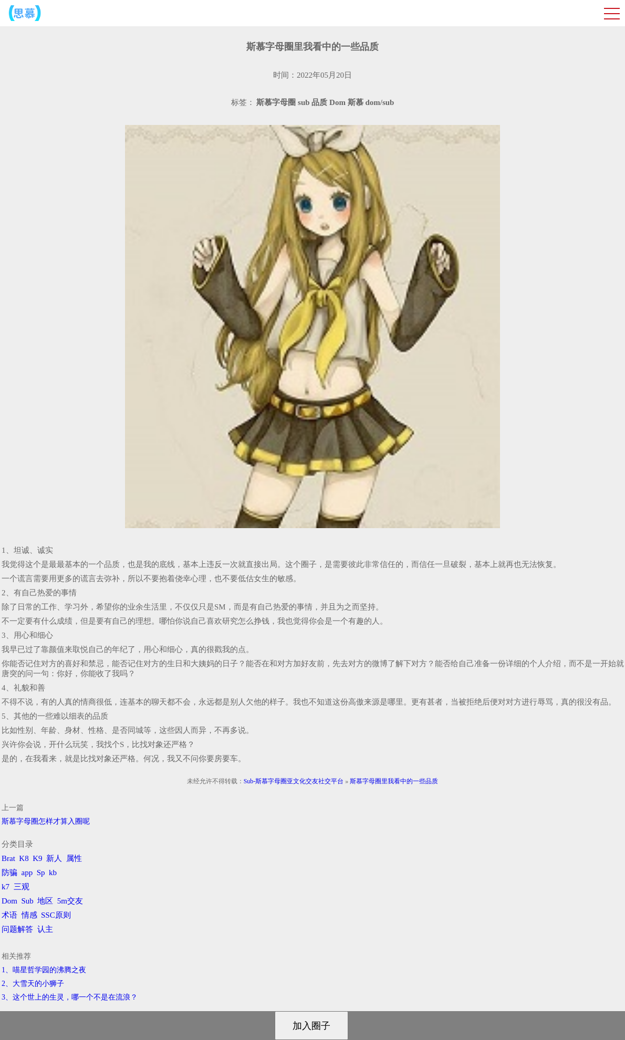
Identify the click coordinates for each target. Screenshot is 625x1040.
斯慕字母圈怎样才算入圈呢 (46, 821)
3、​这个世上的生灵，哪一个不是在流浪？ (70, 997)
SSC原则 (56, 915)
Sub (28, 901)
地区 (45, 901)
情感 (29, 915)
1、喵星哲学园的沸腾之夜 (44, 970)
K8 (23, 858)
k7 (5, 887)
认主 (45, 929)
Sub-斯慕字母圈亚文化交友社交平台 (294, 781)
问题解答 (17, 929)
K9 (37, 858)
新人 (54, 858)
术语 (9, 915)
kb (53, 872)
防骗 (9, 872)
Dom (9, 901)
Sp (41, 872)
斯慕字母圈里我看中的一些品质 (394, 781)
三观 (21, 887)
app (27, 872)
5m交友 (70, 901)
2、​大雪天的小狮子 (33, 984)
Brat (8, 858)
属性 (74, 858)
